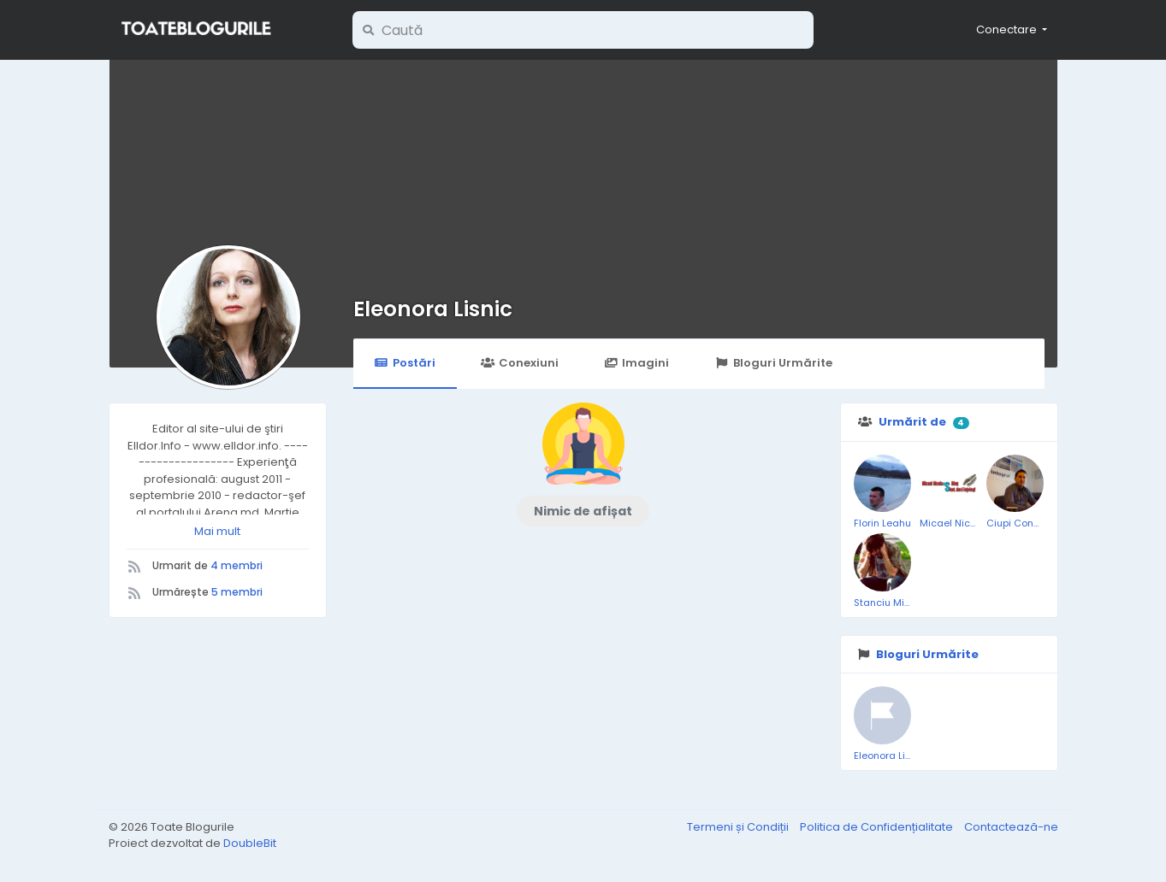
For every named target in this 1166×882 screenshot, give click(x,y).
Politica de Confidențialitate (878, 827)
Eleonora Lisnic (432, 309)
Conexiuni (520, 363)
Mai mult (217, 531)
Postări (405, 363)
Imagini (636, 363)
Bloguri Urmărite (773, 363)
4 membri (236, 565)
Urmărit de (912, 422)
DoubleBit (249, 843)
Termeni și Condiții (739, 827)
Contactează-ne (1011, 827)
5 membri (237, 592)
